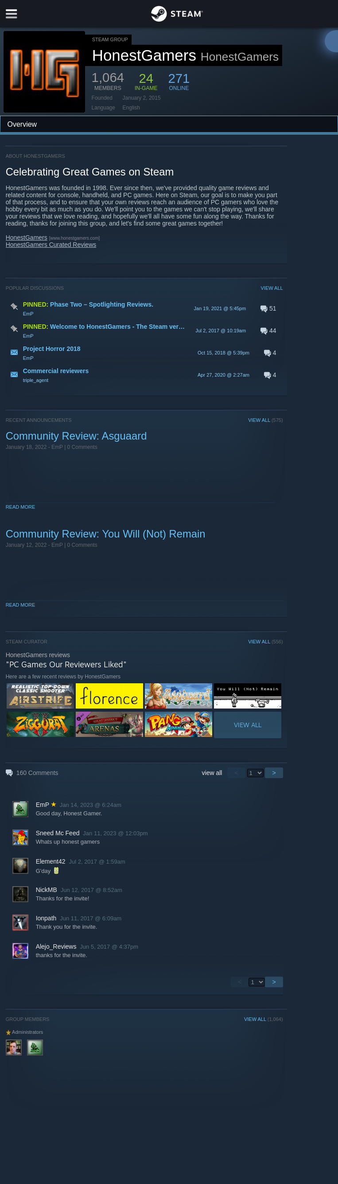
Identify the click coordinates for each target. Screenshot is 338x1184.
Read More (20, 507)
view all (212, 772)
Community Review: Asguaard (76, 436)
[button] (144, 308)
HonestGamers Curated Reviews (51, 244)
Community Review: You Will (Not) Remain (106, 534)
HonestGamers (26, 237)
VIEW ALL (271, 288)
